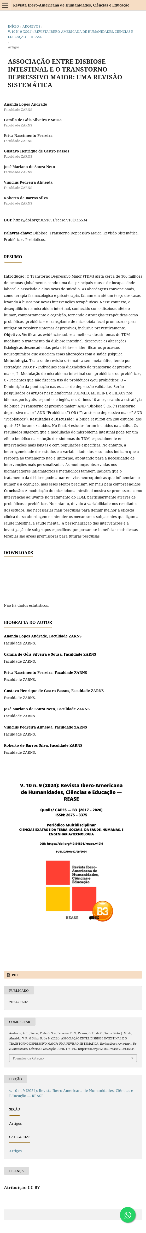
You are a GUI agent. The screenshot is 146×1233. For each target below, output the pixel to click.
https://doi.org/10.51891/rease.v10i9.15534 (50, 220)
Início (13, 26)
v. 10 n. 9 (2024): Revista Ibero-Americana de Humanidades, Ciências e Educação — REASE (70, 34)
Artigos (15, 1150)
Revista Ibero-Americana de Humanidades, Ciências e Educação (71, 5)
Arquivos (31, 26)
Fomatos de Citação (28, 1058)
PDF (15, 975)
